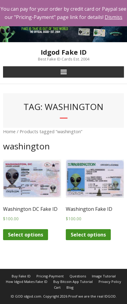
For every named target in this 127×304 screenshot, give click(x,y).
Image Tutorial (104, 276)
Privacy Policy (110, 281)
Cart (57, 287)
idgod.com (32, 296)
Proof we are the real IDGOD (92, 296)
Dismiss (113, 17)
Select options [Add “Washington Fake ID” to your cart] (88, 234)
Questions (77, 276)
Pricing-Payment (50, 276)
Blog (69, 287)
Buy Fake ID (21, 276)
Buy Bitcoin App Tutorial (73, 281)
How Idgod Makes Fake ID (26, 281)
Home (9, 131)
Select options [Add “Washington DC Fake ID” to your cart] (25, 234)
